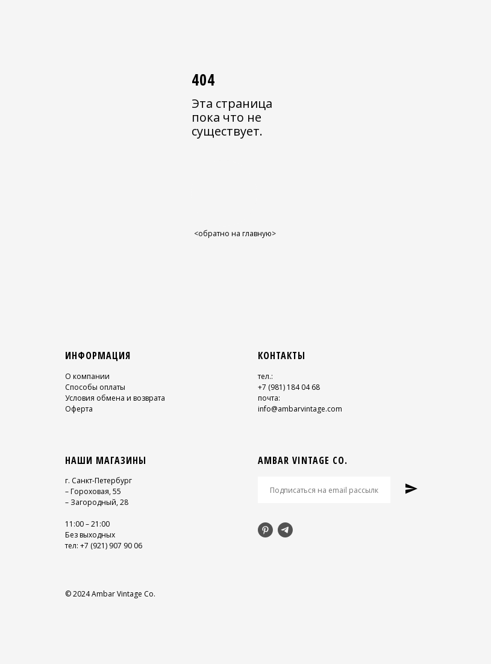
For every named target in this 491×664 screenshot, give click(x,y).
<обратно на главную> (235, 233)
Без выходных (90, 535)
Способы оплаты (95, 387)
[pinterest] (265, 529)
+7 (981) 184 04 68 (289, 387)
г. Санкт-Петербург (98, 480)
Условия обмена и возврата (115, 398)
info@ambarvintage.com (300, 409)
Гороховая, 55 (95, 491)
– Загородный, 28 (96, 502)
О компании (87, 376)
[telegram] (285, 529)
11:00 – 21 (82, 524)
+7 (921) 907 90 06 (111, 545)
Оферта (79, 409)
